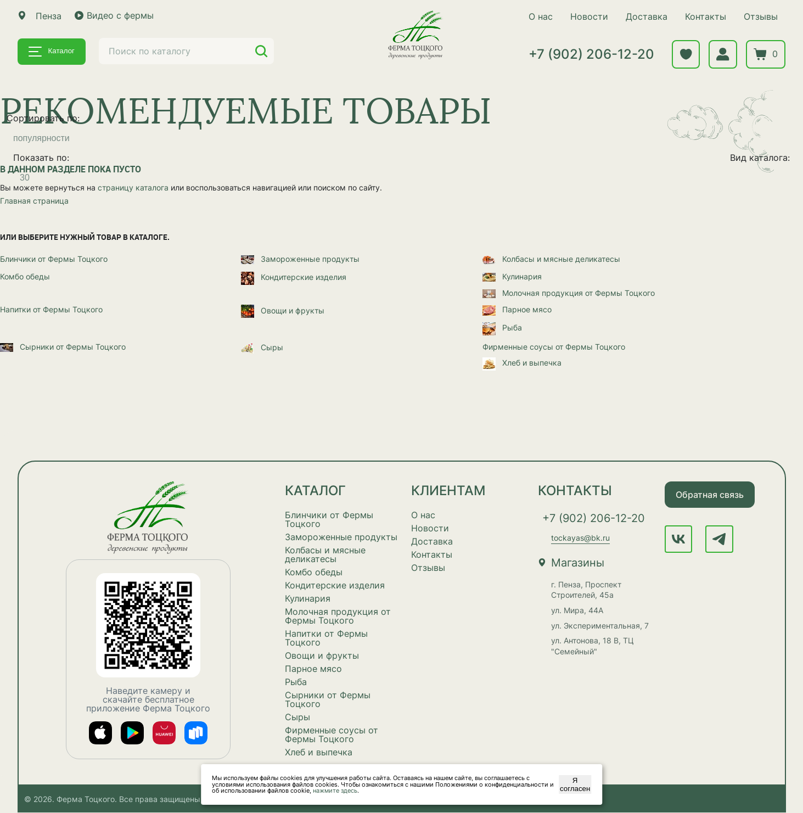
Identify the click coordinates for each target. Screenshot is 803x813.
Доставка (645, 16)
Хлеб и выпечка (521, 363)
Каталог (52, 51)
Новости (588, 16)
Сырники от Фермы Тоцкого (63, 346)
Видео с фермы (114, 15)
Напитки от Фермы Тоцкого (51, 310)
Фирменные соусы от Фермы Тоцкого (553, 346)
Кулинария (512, 276)
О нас (539, 16)
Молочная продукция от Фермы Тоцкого (568, 293)
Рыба (502, 328)
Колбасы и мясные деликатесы (551, 258)
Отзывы (759, 16)
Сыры (262, 347)
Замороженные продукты (300, 258)
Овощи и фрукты (282, 310)
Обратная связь (710, 494)
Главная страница (34, 200)
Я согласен (575, 784)
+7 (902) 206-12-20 (590, 55)
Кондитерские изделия (293, 277)
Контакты (704, 16)
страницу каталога (133, 188)
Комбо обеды (25, 276)
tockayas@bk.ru (580, 538)
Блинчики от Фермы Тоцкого (54, 258)
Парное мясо (517, 310)
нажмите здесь (335, 790)
